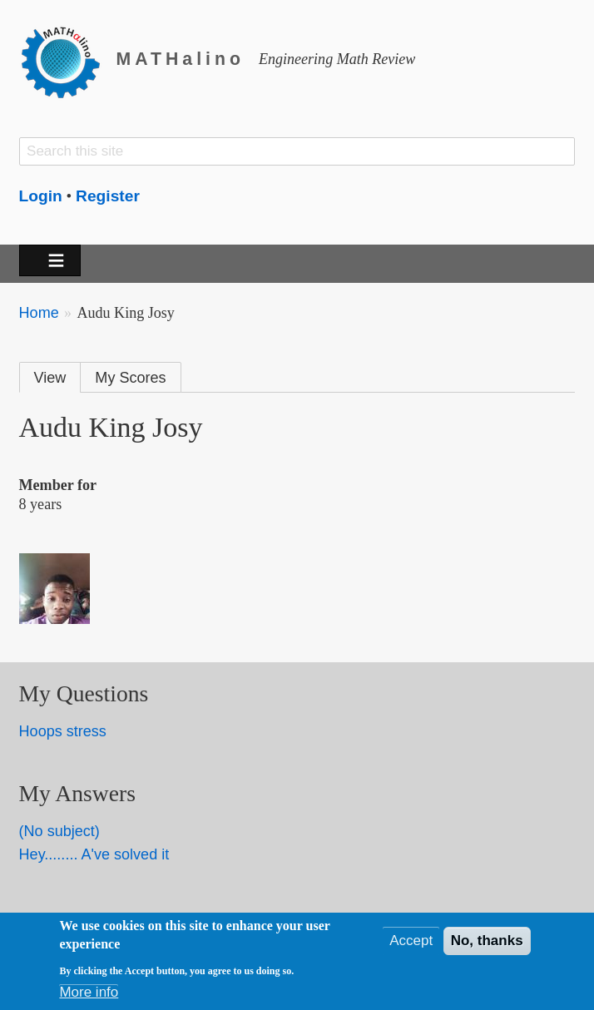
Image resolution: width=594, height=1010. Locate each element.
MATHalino (180, 59)
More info (88, 995)
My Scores (130, 377)
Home (39, 312)
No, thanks (487, 944)
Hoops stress (62, 731)
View (50, 377)
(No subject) (59, 831)
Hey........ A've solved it (94, 854)
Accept (411, 944)
